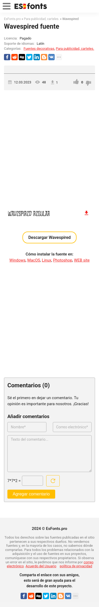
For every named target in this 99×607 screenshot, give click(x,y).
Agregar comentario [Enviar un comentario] (31, 494)
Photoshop (62, 260)
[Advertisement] (49, 147)
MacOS (33, 260)
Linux (46, 260)
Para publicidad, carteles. (75, 49)
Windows (18, 260)
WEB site (81, 260)
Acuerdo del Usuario (41, 566)
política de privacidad (76, 566)
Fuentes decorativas (38, 49)
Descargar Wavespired (49, 237)
